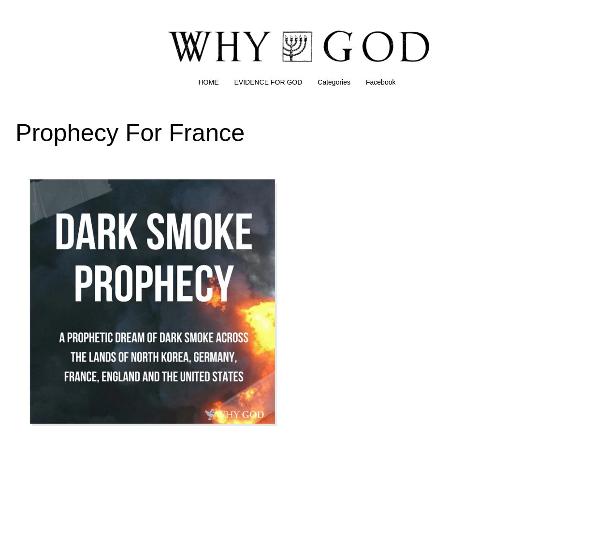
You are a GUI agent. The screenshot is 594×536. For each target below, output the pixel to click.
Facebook (380, 82)
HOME (209, 82)
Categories (334, 82)
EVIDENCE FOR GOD (268, 82)
